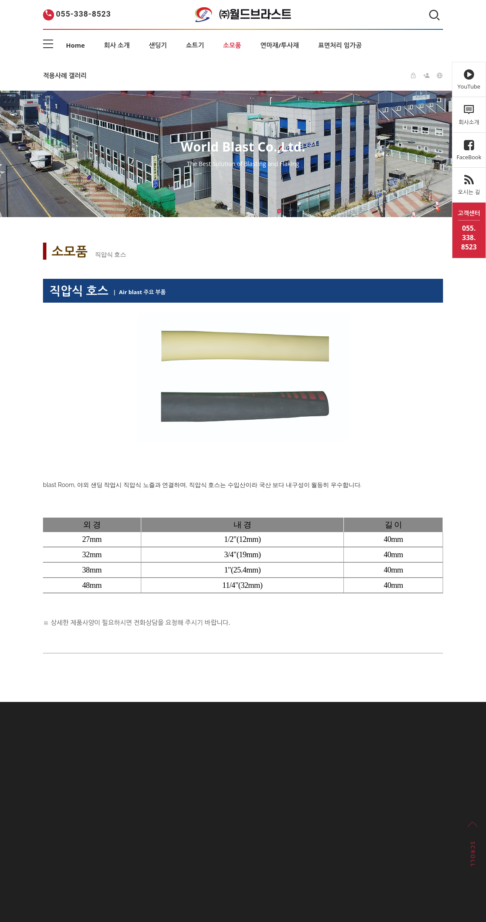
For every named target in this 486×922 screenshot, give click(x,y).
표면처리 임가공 (340, 45)
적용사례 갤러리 (65, 76)
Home (75, 45)
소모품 (232, 45)
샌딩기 (158, 45)
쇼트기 (195, 45)
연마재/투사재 (279, 45)
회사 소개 (116, 45)
